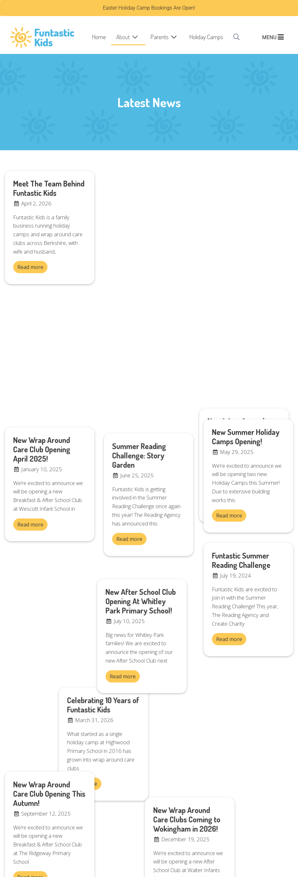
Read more (30, 267)
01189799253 (170, 831)
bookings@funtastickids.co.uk (38, 844)
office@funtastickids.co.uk (34, 823)
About (123, 37)
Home (99, 37)
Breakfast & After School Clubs (189, 737)
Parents (160, 37)
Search (162, 764)
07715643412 (170, 823)
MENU (273, 37)
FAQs (160, 755)
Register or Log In (174, 727)
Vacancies (165, 774)
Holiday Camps (206, 37)
